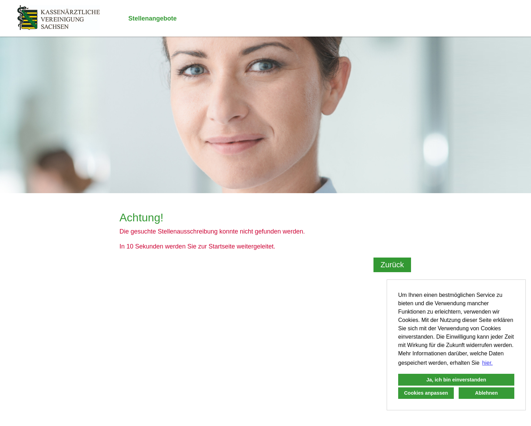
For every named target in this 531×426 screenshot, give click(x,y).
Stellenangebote (152, 18)
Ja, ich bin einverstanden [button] (456, 379)
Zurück (392, 264)
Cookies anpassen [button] (426, 393)
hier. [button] (487, 363)
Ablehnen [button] (486, 393)
